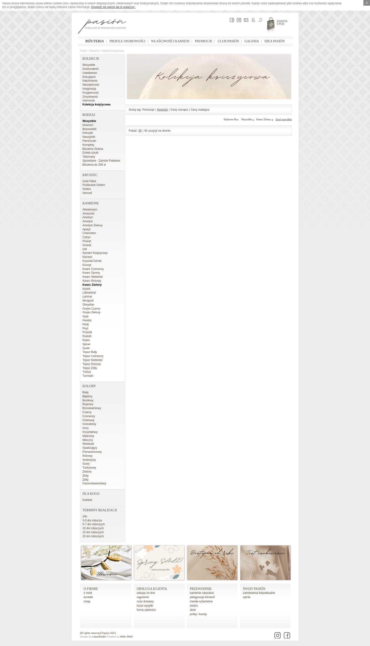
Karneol (87, 257)
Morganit (88, 300)
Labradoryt (89, 292)
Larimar (87, 296)
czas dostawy (145, 601)
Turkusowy (89, 467)
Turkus (87, 371)
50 (145, 130)
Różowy (88, 455)
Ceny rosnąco (179, 109)
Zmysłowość (90, 96)
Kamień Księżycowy (95, 253)
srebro (194, 605)
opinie (247, 597)
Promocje (203, 41)
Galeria (251, 41)
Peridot (87, 320)
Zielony (87, 471)
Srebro (87, 189)
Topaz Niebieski (92, 360)
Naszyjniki (89, 136)
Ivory (86, 428)
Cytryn (87, 237)
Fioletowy (89, 420)
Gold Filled (89, 181)
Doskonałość (91, 69)
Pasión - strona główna (102, 27)
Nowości (88, 125)
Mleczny (88, 440)
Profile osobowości (127, 41)
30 (140, 130)
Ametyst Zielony (93, 225)
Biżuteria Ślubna (93, 149)
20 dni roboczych (93, 536)
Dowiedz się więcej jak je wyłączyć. (113, 7)
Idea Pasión (275, 41)
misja (87, 601)
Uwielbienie (90, 73)
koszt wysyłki (145, 605)
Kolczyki (88, 132)
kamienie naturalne (202, 593)
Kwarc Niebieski (93, 276)
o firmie (91, 589)
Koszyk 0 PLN (282, 22)
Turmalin (88, 376)
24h (85, 516)
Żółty (86, 479)
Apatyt (87, 229)
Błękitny (87, 396)
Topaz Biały (90, 352)
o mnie (88, 593)
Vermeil (87, 193)
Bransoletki (90, 129)
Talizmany (89, 156)
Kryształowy (90, 432)
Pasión (83, 51)
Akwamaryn (90, 209)
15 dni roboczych (93, 532)
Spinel (86, 344)
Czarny (87, 412)
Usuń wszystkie (284, 119)
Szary (86, 463)
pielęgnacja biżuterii (202, 597)
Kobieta (87, 500)
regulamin (143, 597)
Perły (86, 324)
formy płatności (146, 610)
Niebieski (88, 443)
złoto (193, 610)
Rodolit (87, 336)
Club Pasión (228, 41)
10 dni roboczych (93, 528)
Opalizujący (90, 447)
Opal (85, 316)
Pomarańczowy (92, 451)
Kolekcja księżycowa (113, 51)
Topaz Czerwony (93, 356)
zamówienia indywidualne (259, 593)
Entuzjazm (89, 77)
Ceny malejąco (200, 109)
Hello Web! (126, 636)
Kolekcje (91, 58)
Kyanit (86, 288)
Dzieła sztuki (90, 152)
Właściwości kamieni (170, 41)
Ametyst (88, 221)
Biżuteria (94, 41)
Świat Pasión (254, 589)
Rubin (86, 340)
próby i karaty (198, 614)
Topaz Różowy (92, 364)
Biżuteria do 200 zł (94, 164)
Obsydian (89, 304)
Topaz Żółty (90, 368)
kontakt (88, 597)
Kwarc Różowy (92, 280)
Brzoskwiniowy (92, 408)
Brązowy (88, 404)
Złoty (86, 475)
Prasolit (87, 332)
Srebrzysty (89, 459)
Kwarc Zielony (92, 284)
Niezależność (91, 84)
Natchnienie (90, 80)
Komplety (88, 145)
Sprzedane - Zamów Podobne (101, 160)
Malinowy (88, 436)
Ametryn (88, 217)
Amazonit (88, 213)
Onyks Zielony (92, 312)
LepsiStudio (99, 636)
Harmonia (89, 100)
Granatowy (89, 424)
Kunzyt (87, 265)
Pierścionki (89, 141)
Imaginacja (89, 88)
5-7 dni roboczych (94, 524)
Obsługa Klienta (152, 589)
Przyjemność (91, 92)
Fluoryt (87, 241)
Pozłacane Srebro (94, 185)
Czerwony (89, 416)
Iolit (85, 249)
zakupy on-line (146, 593)
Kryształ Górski (92, 261)
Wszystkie (89, 65)
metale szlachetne (201, 601)
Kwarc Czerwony (93, 269)
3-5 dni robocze (92, 520)
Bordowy (88, 400)
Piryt (85, 328)
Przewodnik (201, 589)
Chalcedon (89, 233)
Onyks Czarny (91, 308)
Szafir (86, 348)
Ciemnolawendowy (94, 483)
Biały (86, 392)
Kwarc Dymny (91, 272)
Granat (87, 245)
